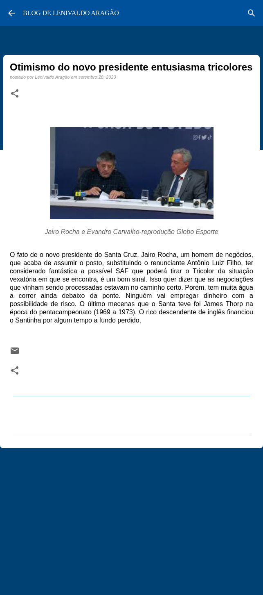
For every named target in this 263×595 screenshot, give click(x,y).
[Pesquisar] (251, 13)
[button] (15, 94)
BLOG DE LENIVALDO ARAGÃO (71, 12)
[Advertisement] (131, 518)
